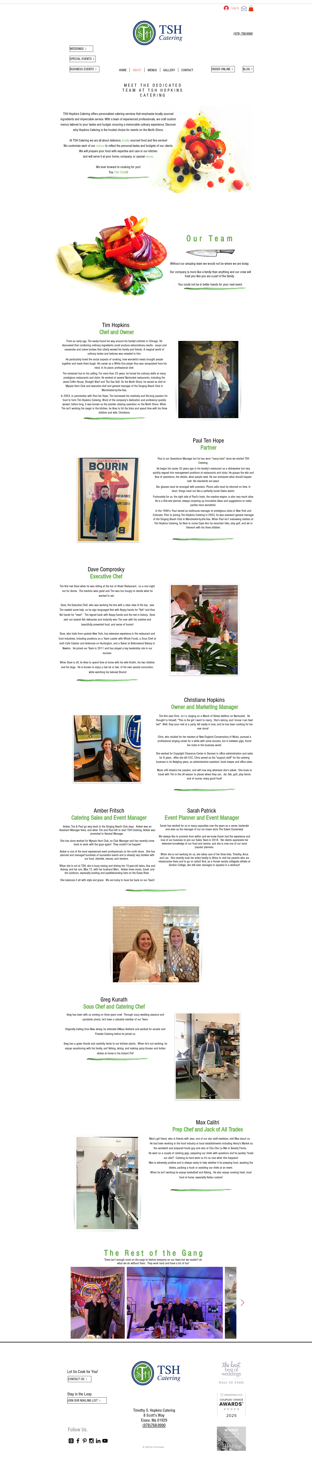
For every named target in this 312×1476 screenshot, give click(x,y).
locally (126, 140)
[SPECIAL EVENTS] (83, 59)
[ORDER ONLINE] (223, 69)
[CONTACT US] (79, 1379)
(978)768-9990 (154, 1425)
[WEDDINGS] (81, 49)
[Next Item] (242, 1303)
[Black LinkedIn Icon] (98, 1441)
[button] (251, 8)
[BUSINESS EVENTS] (84, 69)
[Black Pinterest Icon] (84, 1441)
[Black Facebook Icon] (78, 1441)
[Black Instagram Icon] (91, 1441)
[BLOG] (248, 69)
